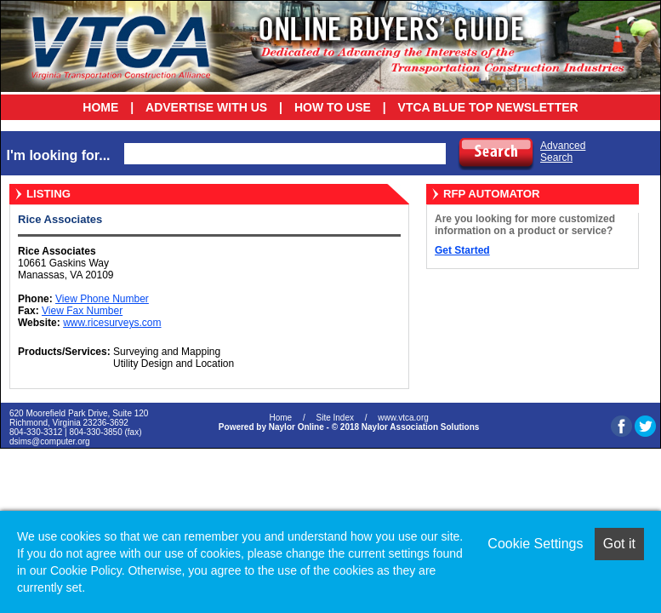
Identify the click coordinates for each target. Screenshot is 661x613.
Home (100, 107)
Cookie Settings (535, 543)
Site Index (334, 417)
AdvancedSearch (562, 151)
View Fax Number (82, 311)
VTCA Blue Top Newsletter (488, 107)
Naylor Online (296, 427)
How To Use (332, 107)
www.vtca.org (403, 417)
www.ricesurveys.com (112, 323)
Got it (619, 543)
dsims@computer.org (49, 441)
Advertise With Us (206, 107)
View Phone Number (102, 299)
